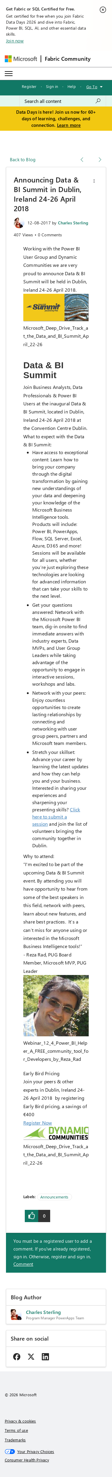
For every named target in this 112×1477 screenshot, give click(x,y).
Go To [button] (91, 86)
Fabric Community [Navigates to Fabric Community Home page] (68, 58)
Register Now (37, 1122)
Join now (15, 41)
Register (29, 86)
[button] (94, 181)
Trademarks (15, 1439)
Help (71, 86)
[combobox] (62, 101)
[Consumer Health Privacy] (56, 1460)
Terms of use (16, 1430)
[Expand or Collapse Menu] (8, 73)
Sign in (52, 86)
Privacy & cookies (20, 1420)
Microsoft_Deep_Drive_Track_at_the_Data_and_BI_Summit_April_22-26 (56, 336)
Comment (23, 1264)
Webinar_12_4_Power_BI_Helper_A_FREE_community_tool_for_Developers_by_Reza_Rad (55, 1051)
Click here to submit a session (56, 816)
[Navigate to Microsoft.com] (21, 58)
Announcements (54, 1197)
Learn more (69, 125)
